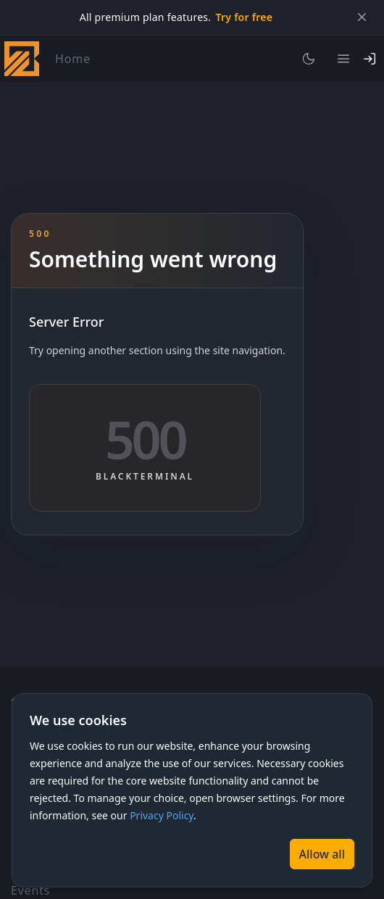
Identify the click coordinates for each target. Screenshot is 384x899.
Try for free (243, 17)
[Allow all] (322, 854)
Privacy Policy (161, 815)
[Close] (361, 17)
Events (30, 890)
